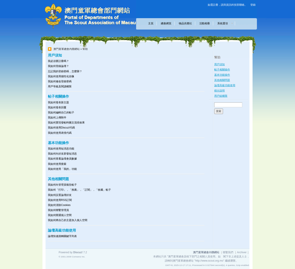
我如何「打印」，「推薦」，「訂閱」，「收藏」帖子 (79, 189)
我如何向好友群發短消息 (62, 153)
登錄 (253, 4)
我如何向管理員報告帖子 (62, 184)
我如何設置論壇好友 (60, 195)
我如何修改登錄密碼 (60, 81)
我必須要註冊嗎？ (58, 61)
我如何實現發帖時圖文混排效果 (66, 122)
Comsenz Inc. (78, 256)
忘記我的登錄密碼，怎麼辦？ (65, 71)
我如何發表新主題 (58, 102)
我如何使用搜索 (57, 163)
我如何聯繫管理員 (58, 210)
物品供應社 (185, 23)
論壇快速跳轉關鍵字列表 (62, 236)
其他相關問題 (222, 80)
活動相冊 (204, 23)
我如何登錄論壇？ (58, 66)
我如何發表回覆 (57, 107)
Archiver (242, 252)
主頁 (150, 23)
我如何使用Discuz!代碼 (61, 127)
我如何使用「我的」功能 (62, 169)
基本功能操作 (222, 74)
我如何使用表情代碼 (60, 132)
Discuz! (78, 252)
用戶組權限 (220, 95)
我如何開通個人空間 (60, 215)
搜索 (218, 111)
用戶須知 (219, 64)
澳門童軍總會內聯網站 (66, 49)
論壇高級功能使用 (224, 85)
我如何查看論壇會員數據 (62, 158)
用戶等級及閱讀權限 (60, 86)
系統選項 (223, 23)
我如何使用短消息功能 (61, 148)
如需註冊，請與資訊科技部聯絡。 (227, 4)
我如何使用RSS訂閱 (60, 200)
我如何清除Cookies (59, 205)
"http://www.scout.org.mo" (209, 260)
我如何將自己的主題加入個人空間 (67, 220)
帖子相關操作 (222, 69)
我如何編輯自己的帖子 (61, 112)
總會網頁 (166, 23)
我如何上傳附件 (57, 117)
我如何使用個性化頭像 (61, 76)
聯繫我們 (228, 252)
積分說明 (219, 90)
